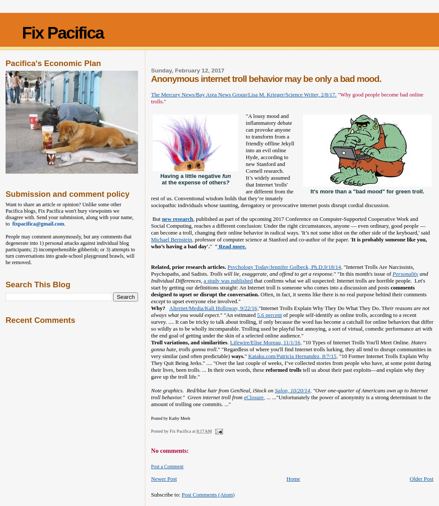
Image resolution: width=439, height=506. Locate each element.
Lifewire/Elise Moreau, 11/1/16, (266, 342)
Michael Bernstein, (172, 239)
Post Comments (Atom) (208, 494)
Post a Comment (167, 466)
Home (293, 479)
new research (177, 219)
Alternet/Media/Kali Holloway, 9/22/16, (214, 308)
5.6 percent (269, 315)
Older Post (421, 479)
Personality (405, 274)
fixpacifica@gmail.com (37, 224)
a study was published (228, 280)
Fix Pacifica (63, 33)
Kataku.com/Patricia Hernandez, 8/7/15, (293, 356)
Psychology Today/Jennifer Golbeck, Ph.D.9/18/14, (285, 267)
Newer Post (164, 479)
